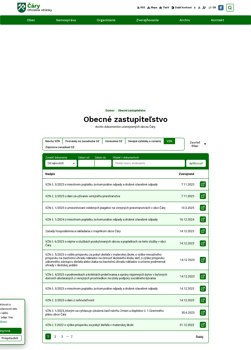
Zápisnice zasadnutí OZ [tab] (59, 71)
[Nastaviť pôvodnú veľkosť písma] (199, 7)
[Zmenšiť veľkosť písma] (195, 7)
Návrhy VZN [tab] (52, 65)
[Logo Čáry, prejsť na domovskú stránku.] (34, 8)
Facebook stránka (223, 329)
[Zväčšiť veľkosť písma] (204, 7)
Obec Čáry (102, 341)
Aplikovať (197, 88)
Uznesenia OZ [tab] (113, 65)
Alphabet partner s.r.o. (61, 341)
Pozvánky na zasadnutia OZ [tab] (82, 65)
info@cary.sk (220, 325)
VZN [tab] (169, 65)
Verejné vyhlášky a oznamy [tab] (144, 65)
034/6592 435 (221, 321)
